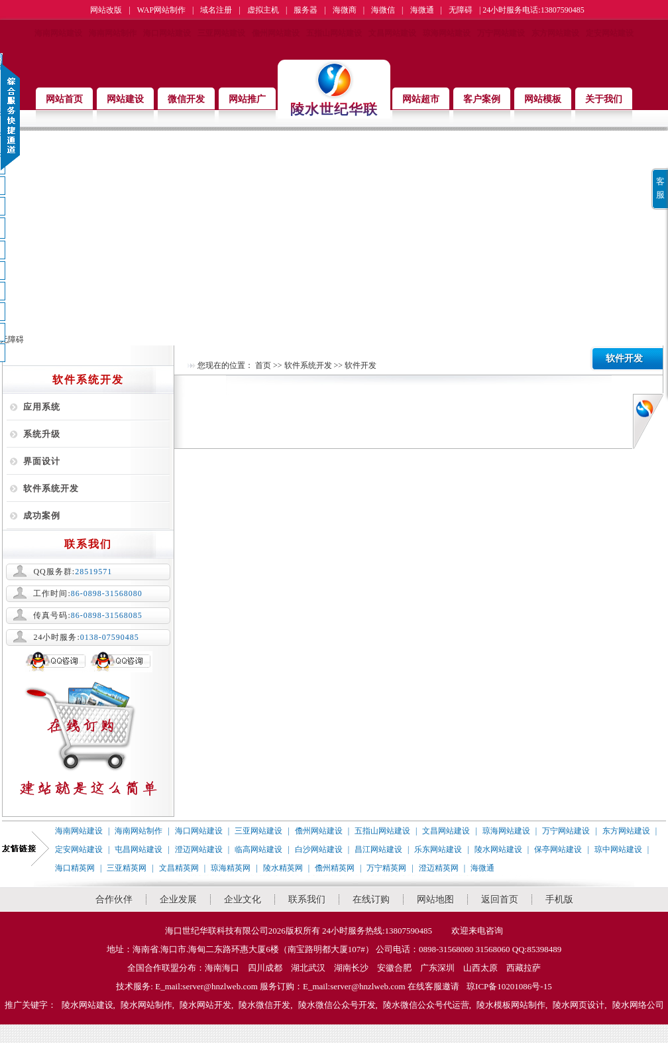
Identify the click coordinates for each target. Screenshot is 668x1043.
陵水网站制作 (146, 1005)
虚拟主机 (263, 10)
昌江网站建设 (378, 849)
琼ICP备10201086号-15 (509, 986)
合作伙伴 (114, 899)
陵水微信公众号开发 (337, 1005)
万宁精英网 (386, 868)
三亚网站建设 (221, 33)
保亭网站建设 (558, 849)
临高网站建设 (258, 849)
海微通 (422, 10)
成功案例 (41, 516)
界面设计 (41, 461)
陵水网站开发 (205, 1005)
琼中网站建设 (618, 849)
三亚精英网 (126, 868)
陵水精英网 (283, 868)
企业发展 (178, 899)
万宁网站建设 (501, 33)
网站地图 (435, 899)
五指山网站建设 (334, 33)
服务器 (305, 10)
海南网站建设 (58, 33)
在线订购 (371, 899)
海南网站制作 (113, 33)
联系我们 (306, 899)
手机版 (559, 899)
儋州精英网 (335, 868)
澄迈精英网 (439, 868)
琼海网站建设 (447, 33)
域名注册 (216, 10)
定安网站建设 (610, 33)
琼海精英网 (230, 868)
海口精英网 (75, 868)
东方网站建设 (555, 33)
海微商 (345, 10)
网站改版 (106, 10)
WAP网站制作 (161, 10)
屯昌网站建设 (138, 849)
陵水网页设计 (578, 1005)
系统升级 (41, 434)
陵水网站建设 (498, 849)
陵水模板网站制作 (510, 1005)
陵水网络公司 (638, 1005)
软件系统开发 (51, 488)
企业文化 (242, 899)
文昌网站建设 (392, 33)
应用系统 (41, 407)
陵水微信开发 (264, 1005)
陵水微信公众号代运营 (426, 1005)
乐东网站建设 (438, 849)
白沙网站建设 (319, 849)
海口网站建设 (167, 33)
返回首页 (499, 899)
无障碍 (461, 10)
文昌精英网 (179, 868)
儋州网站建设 (276, 33)
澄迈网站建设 (199, 849)
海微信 (383, 10)
